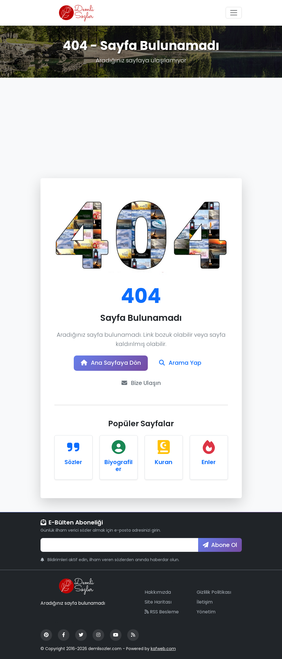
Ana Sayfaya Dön (110, 363)
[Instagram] (98, 635)
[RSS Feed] (133, 635)
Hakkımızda (158, 592)
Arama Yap (181, 363)
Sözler (73, 462)
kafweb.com (163, 649)
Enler (209, 462)
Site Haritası (158, 602)
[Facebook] (63, 635)
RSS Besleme (162, 612)
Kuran (163, 462)
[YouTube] (115, 635)
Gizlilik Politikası (214, 592)
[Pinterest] (46, 635)
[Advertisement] (141, 121)
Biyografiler (118, 465)
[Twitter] (81, 635)
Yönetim (206, 612)
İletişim (205, 602)
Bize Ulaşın (141, 383)
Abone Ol (220, 545)
